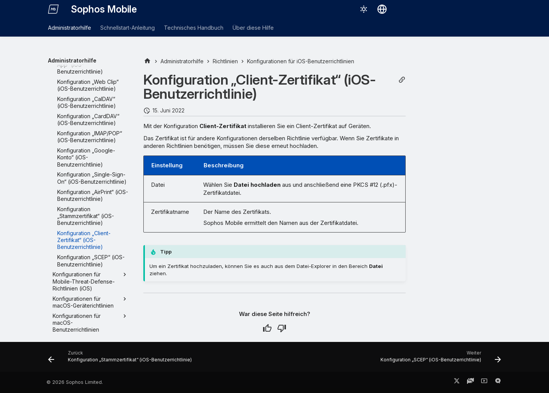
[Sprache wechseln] (382, 9)
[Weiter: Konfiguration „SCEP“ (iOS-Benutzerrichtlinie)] (439, 359)
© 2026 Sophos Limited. (75, 382)
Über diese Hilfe (253, 27)
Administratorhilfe (69, 27)
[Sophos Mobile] (53, 9)
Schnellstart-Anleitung (127, 27)
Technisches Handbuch (193, 27)
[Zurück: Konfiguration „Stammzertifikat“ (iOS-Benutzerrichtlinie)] (121, 359)
